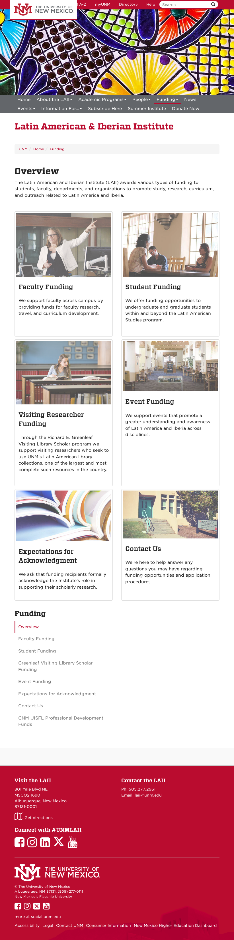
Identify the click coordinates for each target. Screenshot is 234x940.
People (141, 100)
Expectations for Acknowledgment (57, 693)
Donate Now (186, 108)
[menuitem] (24, 99)
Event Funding (34, 681)
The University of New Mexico (43, 10)
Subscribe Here (105, 108)
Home (23, 99)
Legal (47, 925)
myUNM (102, 4)
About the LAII (54, 100)
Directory (128, 4)
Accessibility (27, 925)
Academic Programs (102, 100)
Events (26, 109)
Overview (28, 626)
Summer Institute (147, 108)
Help (150, 4)
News (190, 99)
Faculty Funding (36, 638)
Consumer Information (108, 925)
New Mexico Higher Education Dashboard (175, 925)
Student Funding (37, 651)
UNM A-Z (78, 4)
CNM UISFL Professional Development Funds (60, 721)
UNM (23, 149)
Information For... (61, 109)
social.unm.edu (46, 916)
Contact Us (30, 705)
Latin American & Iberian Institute (94, 126)
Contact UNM (69, 925)
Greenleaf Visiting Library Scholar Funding (55, 666)
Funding (167, 100)
